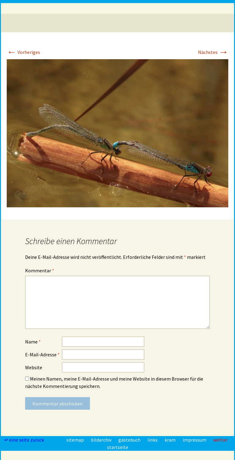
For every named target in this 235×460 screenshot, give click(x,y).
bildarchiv (101, 440)
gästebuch (129, 440)
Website (33, 367)
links (153, 440)
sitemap (75, 440)
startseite (117, 447)
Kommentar (39, 270)
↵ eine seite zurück (24, 440)
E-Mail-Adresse (42, 354)
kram (171, 440)
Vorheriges (23, 52)
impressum (195, 440)
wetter (220, 440)
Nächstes (213, 52)
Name (33, 342)
